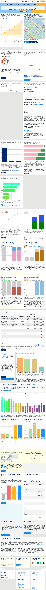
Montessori (3, 545)
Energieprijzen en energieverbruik (22, 583)
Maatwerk (33, 588)
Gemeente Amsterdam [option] (8, 54)
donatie (12, 563)
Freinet (39, 544)
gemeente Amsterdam (14, 532)
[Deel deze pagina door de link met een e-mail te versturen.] (32, 563)
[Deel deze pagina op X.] (44, 563)
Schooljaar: (3, 56)
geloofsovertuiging (27, 543)
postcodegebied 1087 (16, 170)
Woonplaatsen (22, 575)
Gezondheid (19, 582)
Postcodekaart (34, 583)
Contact (33, 587)
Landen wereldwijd (20, 577)
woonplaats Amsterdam (17, 526)
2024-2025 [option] (7, 56)
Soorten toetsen (27, 79)
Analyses (33, 573)
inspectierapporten (12, 348)
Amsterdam (38, 99)
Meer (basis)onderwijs (5, 534)
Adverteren (34, 586)
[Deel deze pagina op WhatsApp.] (41, 563)
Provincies (18, 576)
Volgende (42, 345)
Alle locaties (4, 502)
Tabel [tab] (6, 18)
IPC (41, 544)
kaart (16, 530)
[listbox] (8, 54)
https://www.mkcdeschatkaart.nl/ (38, 104)
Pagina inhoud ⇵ (23, 11)
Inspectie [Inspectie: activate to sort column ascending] (28, 316)
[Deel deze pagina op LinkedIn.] (38, 563)
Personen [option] (25, 212)
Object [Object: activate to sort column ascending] (34, 316)
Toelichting (3, 78)
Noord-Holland (26, 100)
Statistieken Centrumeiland (6, 390)
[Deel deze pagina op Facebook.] (35, 563)
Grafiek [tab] (3, 18)
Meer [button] (37, 1)
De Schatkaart (31, 48)
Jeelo (43, 544)
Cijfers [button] (27, 1)
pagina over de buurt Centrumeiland (28, 386)
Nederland (22, 576)
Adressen (18, 573)
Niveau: (2, 54)
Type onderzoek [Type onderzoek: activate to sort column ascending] (4, 316)
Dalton (37, 544)
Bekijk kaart (26, 42)
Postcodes (18, 575)
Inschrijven (19, 565)
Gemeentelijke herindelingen (37, 575)
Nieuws (33, 576)
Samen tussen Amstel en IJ (34, 94)
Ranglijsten (34, 577)
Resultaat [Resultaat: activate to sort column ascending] (12, 316)
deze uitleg (7, 72)
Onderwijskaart (34, 582)
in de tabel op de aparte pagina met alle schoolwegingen (32, 381)
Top (40, 569)
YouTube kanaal (34, 589)
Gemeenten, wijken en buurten (22, 574)
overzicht (35, 76)
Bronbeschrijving (27, 532)
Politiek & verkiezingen (20, 587)
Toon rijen (4, 343)
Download (43, 1)
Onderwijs (18, 586)
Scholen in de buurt (33, 42)
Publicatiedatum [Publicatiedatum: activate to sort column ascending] (22, 316)
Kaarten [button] (32, 1)
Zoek (22, 1)
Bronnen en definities (35, 574)
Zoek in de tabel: (37, 314)
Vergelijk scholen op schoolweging (7, 378)
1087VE (34, 97)
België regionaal (26, 577)
